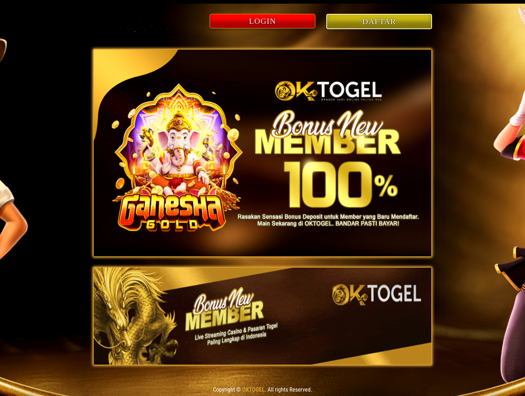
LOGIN (262, 21)
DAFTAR (379, 21)
